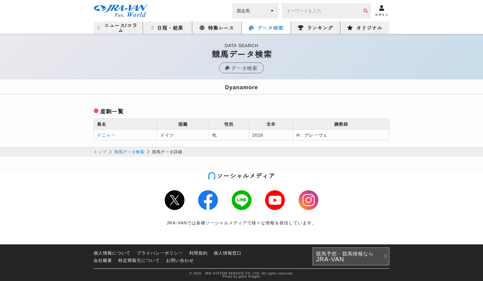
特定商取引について (139, 260)
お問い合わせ (180, 260)
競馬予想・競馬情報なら (345, 256)
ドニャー (106, 135)
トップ (100, 152)
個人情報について (112, 253)
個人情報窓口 (228, 253)
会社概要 (103, 260)
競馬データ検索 (129, 152)
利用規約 (198, 253)
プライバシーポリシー (160, 253)
